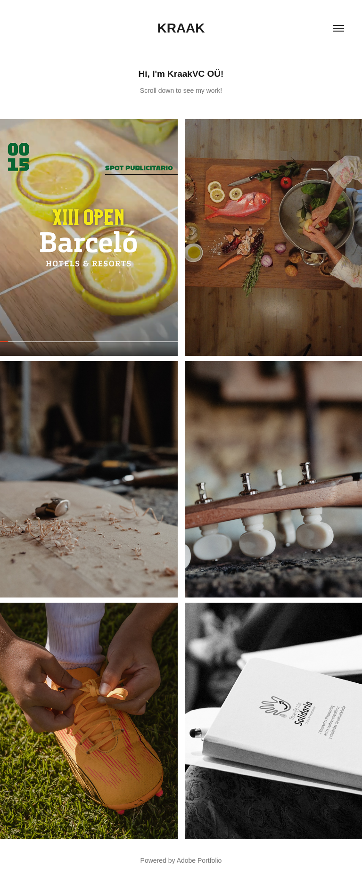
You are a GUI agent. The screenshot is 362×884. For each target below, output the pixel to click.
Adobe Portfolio (199, 860)
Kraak (181, 28)
